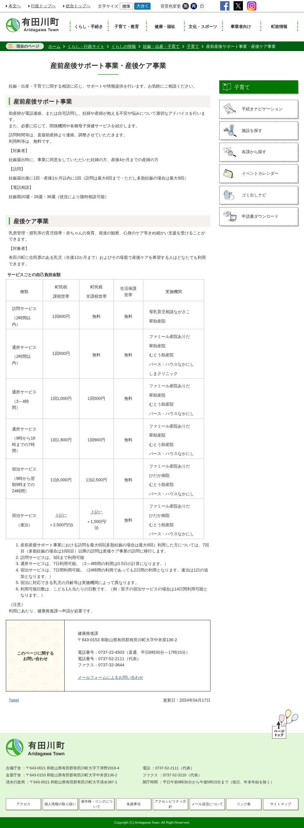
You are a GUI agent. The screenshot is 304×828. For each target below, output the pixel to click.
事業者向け (241, 26)
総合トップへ (78, 6)
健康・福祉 (165, 26)
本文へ (14, 6)
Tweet (14, 700)
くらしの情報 (123, 46)
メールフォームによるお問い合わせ (110, 677)
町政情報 (279, 26)
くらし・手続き (88, 26)
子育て (193, 46)
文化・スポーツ (203, 26)
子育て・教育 (126, 26)
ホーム (54, 46)
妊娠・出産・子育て (161, 46)
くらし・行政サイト (86, 46)
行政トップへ (43, 6)
